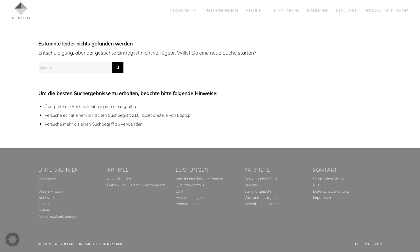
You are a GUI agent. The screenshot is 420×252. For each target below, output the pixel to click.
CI (40, 185)
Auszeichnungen (189, 197)
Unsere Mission (50, 191)
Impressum (322, 197)
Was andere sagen (260, 197)
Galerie (44, 210)
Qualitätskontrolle (190, 185)
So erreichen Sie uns (329, 178)
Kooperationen (188, 203)
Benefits (251, 185)
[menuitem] (183, 10)
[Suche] (80, 67)
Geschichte (47, 178)
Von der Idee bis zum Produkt (199, 178)
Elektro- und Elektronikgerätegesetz (136, 185)
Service (44, 203)
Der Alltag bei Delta (260, 178)
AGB (317, 185)
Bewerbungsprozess (261, 203)
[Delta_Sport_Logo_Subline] (21, 10)
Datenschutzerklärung (331, 191)
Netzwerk (46, 197)
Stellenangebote (257, 191)
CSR (179, 191)
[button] (12, 239)
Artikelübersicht (119, 178)
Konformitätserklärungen (58, 216)
